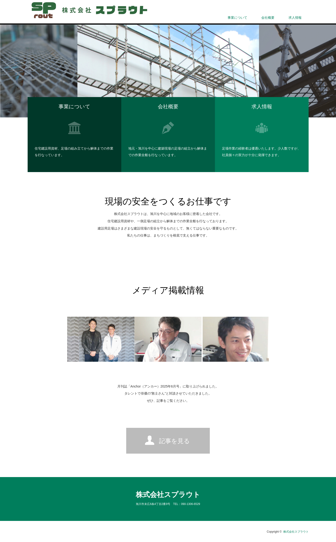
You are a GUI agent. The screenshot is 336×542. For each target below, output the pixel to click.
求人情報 (295, 17)
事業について (237, 17)
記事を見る (174, 440)
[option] (168, 71)
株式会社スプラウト (168, 494)
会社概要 (267, 17)
